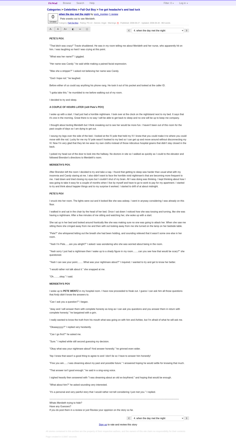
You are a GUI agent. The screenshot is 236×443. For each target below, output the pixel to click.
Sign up (103, 424)
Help (92, 3)
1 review (113, 14)
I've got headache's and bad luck (119, 9)
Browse (67, 3)
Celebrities (70, 9)
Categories (54, 9)
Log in (182, 3)
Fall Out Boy (88, 9)
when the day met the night (74, 14)
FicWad (52, 3)
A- (51, 29)
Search (80, 3)
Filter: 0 (168, 3)
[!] (118, 23)
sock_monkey (101, 14)
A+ (65, 29)
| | (87, 29)
